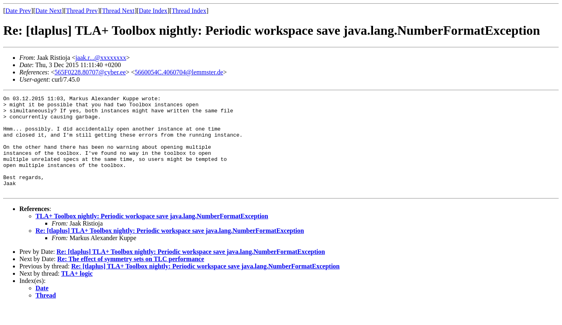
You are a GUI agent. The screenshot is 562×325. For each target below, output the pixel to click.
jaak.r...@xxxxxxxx (100, 57)
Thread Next (118, 10)
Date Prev (18, 10)
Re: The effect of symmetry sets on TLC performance (130, 278)
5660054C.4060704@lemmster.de (179, 72)
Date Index (153, 10)
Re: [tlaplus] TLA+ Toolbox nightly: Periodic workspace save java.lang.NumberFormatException (170, 250)
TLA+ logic (77, 292)
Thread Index (189, 10)
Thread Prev (82, 10)
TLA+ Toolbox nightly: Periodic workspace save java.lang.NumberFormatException (152, 235)
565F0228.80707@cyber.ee (90, 72)
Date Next (49, 10)
